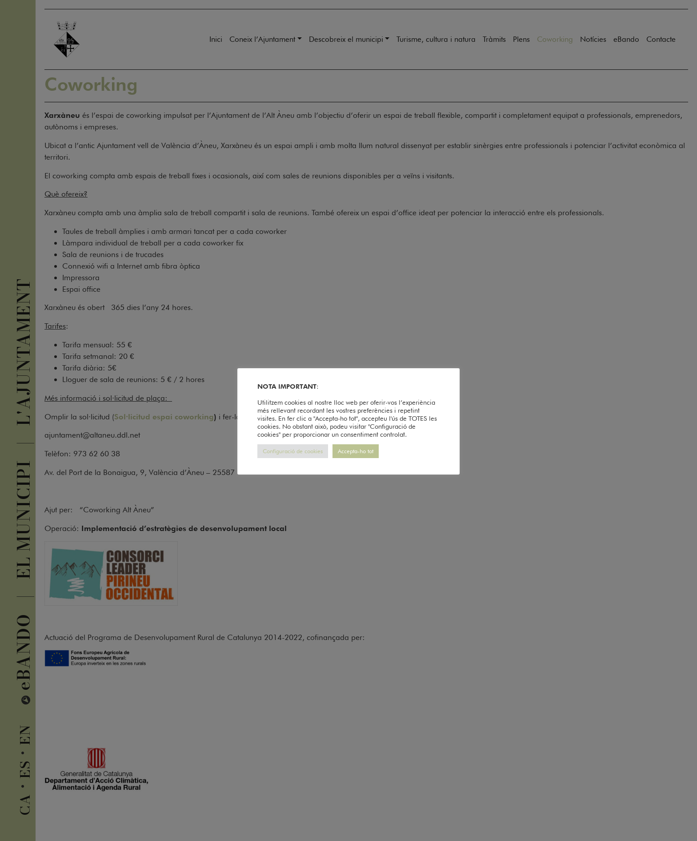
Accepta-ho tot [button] (355, 451)
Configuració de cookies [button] (293, 451)
